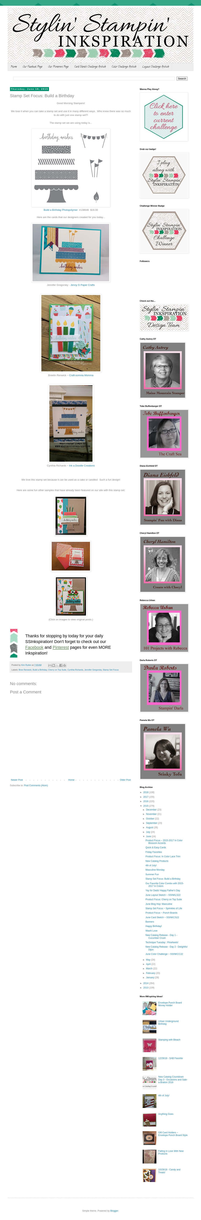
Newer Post (17, 780)
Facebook (34, 647)
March (149, 968)
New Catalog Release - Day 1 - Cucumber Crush (161, 936)
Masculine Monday (155, 870)
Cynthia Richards (75, 670)
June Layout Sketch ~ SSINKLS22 (163, 895)
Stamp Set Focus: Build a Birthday (163, 878)
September (152, 823)
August (150, 827)
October (150, 818)
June (149, 836)
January (150, 977)
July (148, 832)
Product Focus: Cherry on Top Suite (163, 899)
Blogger (114, 1210)
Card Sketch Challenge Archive (90, 67)
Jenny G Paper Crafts (82, 285)
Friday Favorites (153, 852)
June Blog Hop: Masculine (158, 904)
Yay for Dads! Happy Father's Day (162, 890)
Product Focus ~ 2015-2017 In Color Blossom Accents (164, 841)
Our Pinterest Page (58, 67)
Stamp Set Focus (111, 670)
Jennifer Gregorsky (93, 670)
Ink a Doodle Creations (82, 465)
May (148, 959)
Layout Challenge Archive (155, 67)
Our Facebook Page (32, 67)
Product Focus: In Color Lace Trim (162, 856)
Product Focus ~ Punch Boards (161, 912)
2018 (146, 792)
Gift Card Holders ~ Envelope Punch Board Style (173, 1134)
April (148, 964)
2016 (146, 801)
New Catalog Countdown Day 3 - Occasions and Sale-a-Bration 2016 (173, 1079)
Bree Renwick (25, 670)
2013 (146, 987)
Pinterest (61, 647)
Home (14, 67)
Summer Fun (152, 874)
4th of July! (151, 865)
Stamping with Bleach (169, 1039)
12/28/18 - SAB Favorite (170, 1058)
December (151, 809)
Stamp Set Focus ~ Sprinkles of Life (163, 908)
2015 (146, 806)
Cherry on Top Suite (57, 670)
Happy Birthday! (153, 926)
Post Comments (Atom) (36, 785)
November (151, 814)
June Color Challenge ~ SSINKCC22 (164, 954)
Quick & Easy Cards (155, 847)
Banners (149, 921)
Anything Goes (165, 1114)
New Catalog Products (156, 861)
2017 (146, 797)
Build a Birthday (40, 670)
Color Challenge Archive (124, 67)
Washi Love (151, 930)
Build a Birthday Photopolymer (61, 209)
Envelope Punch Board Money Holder (170, 1004)
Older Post (125, 780)
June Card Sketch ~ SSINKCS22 (162, 917)
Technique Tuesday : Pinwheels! (161, 942)
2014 (146, 983)
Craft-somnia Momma (81, 375)
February (151, 973)
